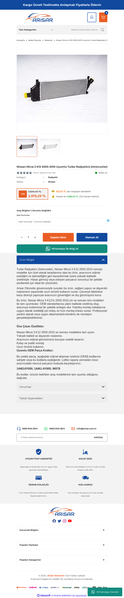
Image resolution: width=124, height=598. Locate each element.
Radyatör (53, 177)
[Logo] (40, 17)
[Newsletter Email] (62, 437)
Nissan (51, 181)
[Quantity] (28, 237)
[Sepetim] (103, 17)
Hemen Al (92, 237)
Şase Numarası (23, 215)
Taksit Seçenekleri (31, 398)
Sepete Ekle (58, 237)
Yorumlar (25, 386)
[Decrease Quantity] (21, 237)
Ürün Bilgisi (26, 259)
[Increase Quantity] (35, 237)
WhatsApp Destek (104, 592)
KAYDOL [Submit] (98, 437)
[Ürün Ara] (81, 30)
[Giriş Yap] (92, 17)
